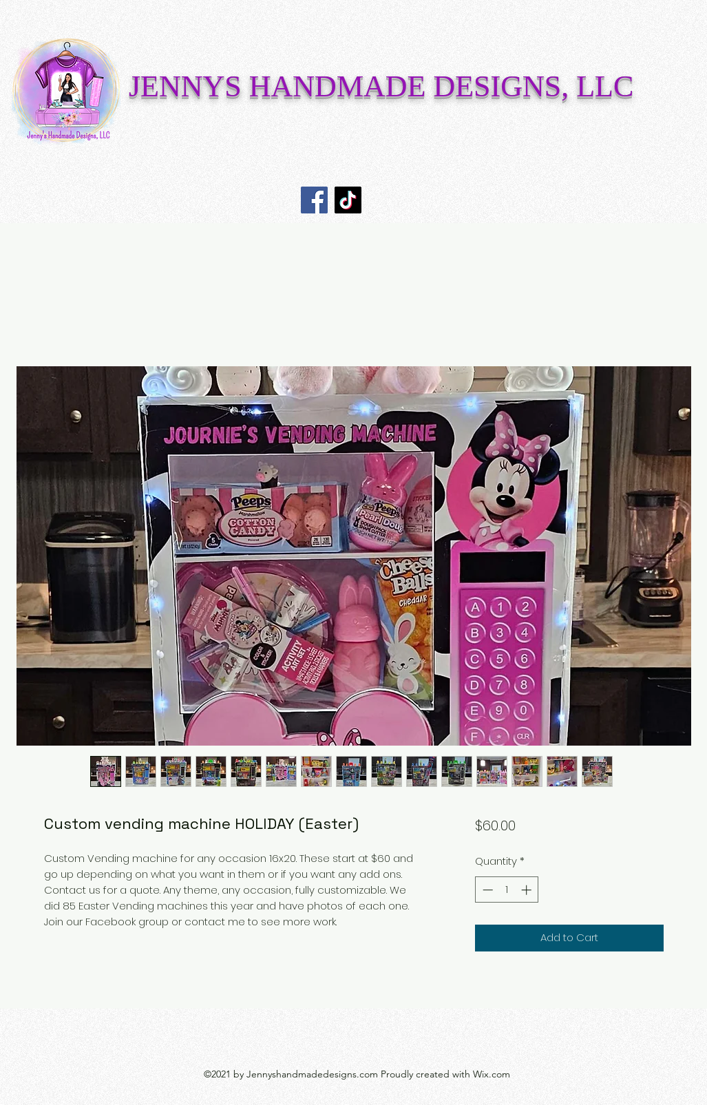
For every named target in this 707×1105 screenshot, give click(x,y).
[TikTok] (348, 200)
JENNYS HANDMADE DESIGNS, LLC (381, 86)
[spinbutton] (507, 890)
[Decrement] (486, 890)
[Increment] (527, 890)
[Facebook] (314, 200)
